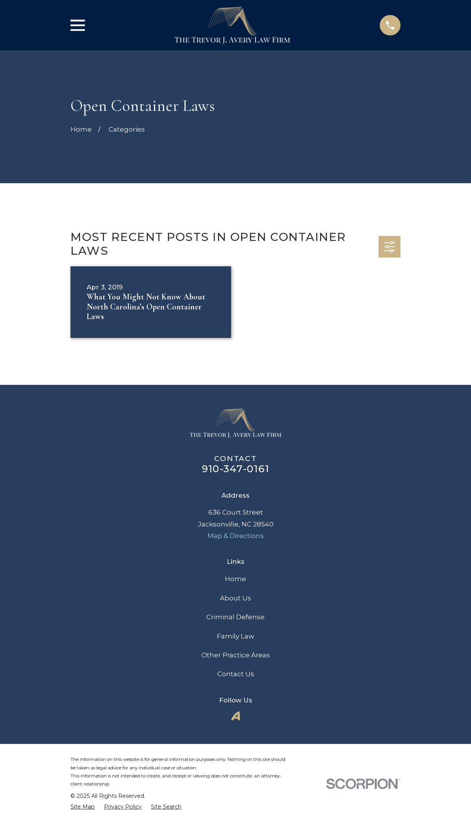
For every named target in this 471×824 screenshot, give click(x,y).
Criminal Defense (235, 617)
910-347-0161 (235, 469)
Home (235, 579)
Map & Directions (236, 536)
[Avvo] (235, 715)
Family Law (235, 636)
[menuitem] (82, 806)
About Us (235, 598)
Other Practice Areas (235, 655)
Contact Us (235, 674)
